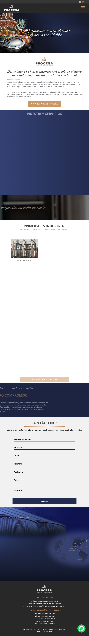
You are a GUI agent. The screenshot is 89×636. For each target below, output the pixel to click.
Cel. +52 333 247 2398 (45, 624)
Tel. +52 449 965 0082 (44, 616)
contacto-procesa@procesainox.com (45, 610)
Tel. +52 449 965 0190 (44, 619)
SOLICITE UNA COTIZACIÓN (44, 382)
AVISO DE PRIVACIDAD (44, 632)
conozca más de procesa (44, 104)
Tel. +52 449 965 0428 (44, 614)
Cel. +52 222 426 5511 (44, 621)
